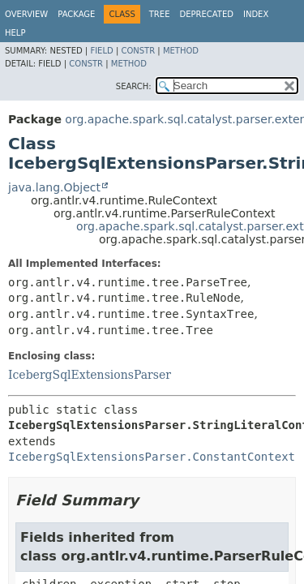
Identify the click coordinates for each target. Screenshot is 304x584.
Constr (138, 50)
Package (76, 14)
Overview (26, 14)
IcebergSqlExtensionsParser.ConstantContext (151, 456)
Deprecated (206, 14)
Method (181, 50)
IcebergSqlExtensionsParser (89, 374)
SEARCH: (134, 86)
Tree (159, 14)
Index (255, 14)
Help (15, 32)
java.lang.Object (54, 187)
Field (101, 50)
